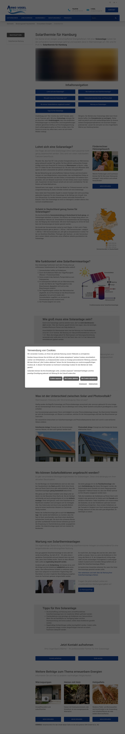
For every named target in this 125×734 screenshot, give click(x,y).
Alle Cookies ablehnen (71, 378)
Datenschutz (93, 384)
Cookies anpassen (55, 378)
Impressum (83, 384)
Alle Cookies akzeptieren (88, 378)
